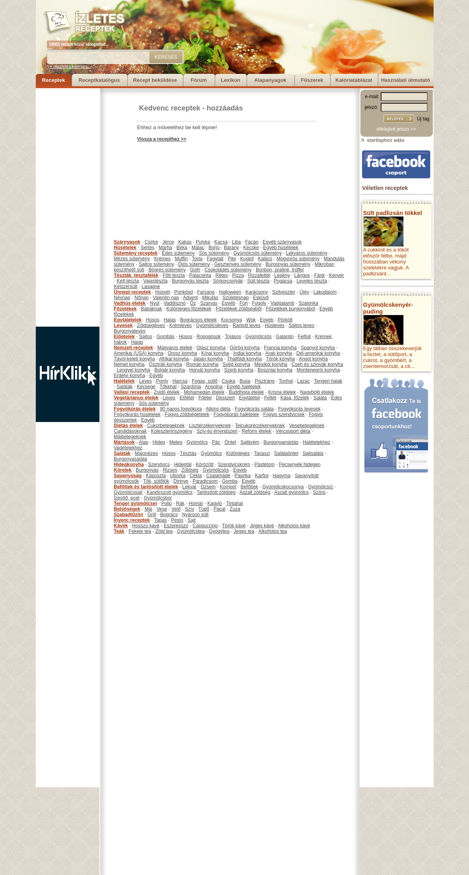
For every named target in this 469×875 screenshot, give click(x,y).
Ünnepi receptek (132, 292)
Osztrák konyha (165, 364)
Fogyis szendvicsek (284, 414)
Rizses (170, 470)
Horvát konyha (204, 370)
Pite (232, 258)
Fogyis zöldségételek (187, 414)
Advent (190, 297)
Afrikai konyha (174, 359)
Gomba (229, 481)
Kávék (121, 525)
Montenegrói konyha (318, 370)
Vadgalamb (282, 303)
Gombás (165, 336)
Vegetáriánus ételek (136, 398)
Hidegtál (182, 464)
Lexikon (230, 80)
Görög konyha (244, 347)
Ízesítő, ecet (127, 498)
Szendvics (159, 464)
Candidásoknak (130, 431)
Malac (197, 247)
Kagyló (214, 503)
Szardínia (191, 386)
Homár (196, 503)
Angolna (213, 386)
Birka (181, 247)
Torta (197, 258)
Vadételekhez (128, 448)
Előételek (124, 336)
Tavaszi (262, 453)
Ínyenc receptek (132, 520)
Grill (152, 514)
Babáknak (151, 309)
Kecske (251, 247)
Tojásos (233, 336)
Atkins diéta (218, 409)
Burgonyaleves (129, 331)
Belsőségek (127, 509)
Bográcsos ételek (198, 320)
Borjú (214, 247)
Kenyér (336, 275)
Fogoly (259, 303)
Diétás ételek (128, 425)
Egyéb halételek (244, 386)
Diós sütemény (194, 264)
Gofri (195, 270)
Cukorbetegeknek (166, 425)
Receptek (53, 80)
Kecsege (146, 386)
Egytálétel (249, 398)
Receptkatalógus (99, 80)
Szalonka (308, 303)
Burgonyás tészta (190, 281)
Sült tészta (258, 281)
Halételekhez (316, 442)
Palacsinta (200, 275)
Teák (119, 531)
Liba (236, 242)
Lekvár (189, 487)
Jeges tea (244, 531)
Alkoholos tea (272, 531)
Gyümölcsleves (212, 325)
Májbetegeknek (130, 436)
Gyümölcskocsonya (283, 487)
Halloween (230, 292)
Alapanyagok (270, 80)
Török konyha (280, 359)
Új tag (423, 119)
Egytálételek (128, 320)
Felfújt (304, 336)
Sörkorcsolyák (228, 281)
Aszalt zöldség (254, 492)
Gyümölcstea (191, 531)
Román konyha (202, 364)
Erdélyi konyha (129, 375)
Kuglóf (247, 258)
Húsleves (274, 325)
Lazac (303, 381)
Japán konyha (208, 359)
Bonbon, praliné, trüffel (280, 270)
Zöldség (189, 470)
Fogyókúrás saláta (254, 409)
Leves (145, 381)
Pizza (238, 275)
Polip (166, 503)
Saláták (124, 386)
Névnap (122, 297)
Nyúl (155, 303)
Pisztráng (264, 381)
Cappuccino (205, 525)
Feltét (270, 398)
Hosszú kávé (146, 525)
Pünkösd (183, 292)
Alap (143, 442)
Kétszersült (125, 286)
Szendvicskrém (234, 464)
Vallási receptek (132, 392)
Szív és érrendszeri (217, 431)
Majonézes (146, 453)
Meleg (175, 442)
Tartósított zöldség (216, 492)
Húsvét (162, 292)
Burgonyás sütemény (288, 264)
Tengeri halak (328, 381)
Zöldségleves (151, 325)
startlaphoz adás (382, 140)
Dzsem (208, 487)
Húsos (153, 320)
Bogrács (169, 514)
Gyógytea (219, 531)
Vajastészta (155, 281)
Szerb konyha (238, 370)
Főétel (205, 398)
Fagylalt (215, 258)
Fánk (319, 275)
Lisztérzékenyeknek (210, 425)
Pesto (177, 520)
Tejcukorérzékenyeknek (260, 425)
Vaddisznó (174, 303)
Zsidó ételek (167, 392)
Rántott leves (247, 325)
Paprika (243, 475)
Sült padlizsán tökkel (392, 212)
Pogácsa (283, 281)
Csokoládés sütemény (227, 270)
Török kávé (233, 525)
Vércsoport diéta (293, 431)
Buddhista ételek (246, 392)
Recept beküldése (155, 80)
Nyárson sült (195, 514)
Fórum (198, 80)
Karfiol (262, 475)
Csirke (151, 242)
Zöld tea (164, 531)
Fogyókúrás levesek (299, 409)
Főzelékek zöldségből (238, 309)
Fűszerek (312, 80)
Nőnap (141, 297)
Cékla (196, 475)
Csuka (228, 381)
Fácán (251, 242)
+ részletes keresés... (70, 66)
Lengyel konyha (133, 370)
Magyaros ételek (174, 347)
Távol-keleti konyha (134, 359)
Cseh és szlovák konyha (317, 364)
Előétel (186, 398)
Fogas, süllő (205, 381)
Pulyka (203, 242)
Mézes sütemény (132, 258)
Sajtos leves (302, 325)
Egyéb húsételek (281, 247)
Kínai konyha (215, 353)
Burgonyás (147, 470)
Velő (176, 509)
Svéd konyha (236, 364)
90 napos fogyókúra (181, 409)
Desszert (225, 398)
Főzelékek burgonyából (290, 309)
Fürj (243, 303)
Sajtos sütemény (156, 264)
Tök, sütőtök (156, 481)
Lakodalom (325, 292)
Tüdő (203, 509)
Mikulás (210, 297)
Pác (216, 442)
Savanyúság (128, 475)
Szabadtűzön (128, 514)
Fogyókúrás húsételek (137, 414)
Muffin (181, 258)
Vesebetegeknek (307, 425)
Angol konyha (313, 359)
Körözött (205, 464)
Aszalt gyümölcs (291, 492)
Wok (251, 320)
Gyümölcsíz (320, 487)
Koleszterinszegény (171, 431)
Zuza (235, 509)
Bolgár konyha (169, 370)
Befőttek (249, 487)
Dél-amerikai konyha (318, 353)
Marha (165, 247)
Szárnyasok (127, 242)
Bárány (231, 247)
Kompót (228, 487)
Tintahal (234, 503)
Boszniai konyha (275, 370)
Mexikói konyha (271, 364)
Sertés (147, 247)
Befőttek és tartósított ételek (146, 487)
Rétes (221, 275)
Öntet (230, 442)
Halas (169, 320)
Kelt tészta (128, 281)
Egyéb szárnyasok (282, 242)
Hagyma (282, 475)
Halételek (124, 381)
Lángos (302, 275)
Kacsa (221, 242)
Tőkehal (168, 386)
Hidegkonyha (129, 464)
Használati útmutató (405, 80)
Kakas (184, 242)
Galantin (285, 336)
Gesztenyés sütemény (237, 264)
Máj (148, 509)
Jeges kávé (262, 525)
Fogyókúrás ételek (135, 409)
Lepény (282, 275)
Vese (161, 509)
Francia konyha (280, 347)
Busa (244, 381)
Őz (193, 303)
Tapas (160, 520)
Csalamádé (218, 475)
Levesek (123, 325)
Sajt (191, 520)
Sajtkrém (249, 442)
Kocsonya (231, 320)
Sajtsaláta (313, 453)
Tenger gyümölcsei (135, 503)
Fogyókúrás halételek (236, 414)
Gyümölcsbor (158, 498)
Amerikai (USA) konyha (138, 353)
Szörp (319, 492)
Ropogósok (209, 336)
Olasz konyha (211, 347)
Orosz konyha (182, 353)
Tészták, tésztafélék (136, 275)
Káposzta (156, 475)
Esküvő (261, 297)
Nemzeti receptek (133, 347)
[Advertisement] (67, 207)
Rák (180, 503)
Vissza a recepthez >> (162, 139)
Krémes (162, 258)
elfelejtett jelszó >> (396, 129)
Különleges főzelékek (188, 309)
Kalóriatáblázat (353, 80)
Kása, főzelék (294, 398)
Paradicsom (205, 481)
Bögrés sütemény (166, 270)
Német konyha (129, 364)
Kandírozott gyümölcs (170, 492)
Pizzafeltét (259, 275)
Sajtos (145, 336)
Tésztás (188, 453)
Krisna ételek (282, 392)
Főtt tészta (174, 275)
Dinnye (180, 481)
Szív (189, 509)
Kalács (265, 258)
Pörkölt (285, 320)
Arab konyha (278, 353)
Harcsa (179, 381)
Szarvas (208, 303)
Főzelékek (125, 309)
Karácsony (256, 292)
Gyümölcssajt (128, 492)
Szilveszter (283, 292)
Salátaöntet (286, 453)
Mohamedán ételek (204, 392)
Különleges (238, 453)
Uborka (177, 475)
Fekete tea (139, 531)
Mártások (124, 442)
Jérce (168, 242)
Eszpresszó (175, 525)
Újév (304, 292)
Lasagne (151, 286)
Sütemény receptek (136, 253)
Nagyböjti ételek (317, 392)
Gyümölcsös (258, 336)
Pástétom (265, 464)
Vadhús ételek (130, 303)
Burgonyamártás (280, 442)
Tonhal (286, 381)
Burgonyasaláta (130, 459)
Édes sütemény (178, 253)
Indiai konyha (247, 353)
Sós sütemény (214, 253)
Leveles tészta (311, 281)
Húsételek (125, 247)
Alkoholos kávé (294, 525)
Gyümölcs (197, 442)
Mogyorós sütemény (297, 258)
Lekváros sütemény (306, 253)
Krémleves (180, 325)
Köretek (123, 470)
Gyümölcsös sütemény (258, 253)
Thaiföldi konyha (244, 359)
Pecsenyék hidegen (300, 464)
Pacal (220, 509)
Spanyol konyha (318, 347)
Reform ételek (257, 431)
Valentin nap (166, 297)
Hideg (158, 442)
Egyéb (228, 303)
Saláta (320, 398)
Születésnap (235, 297)
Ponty (162, 381)
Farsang (205, 292)
